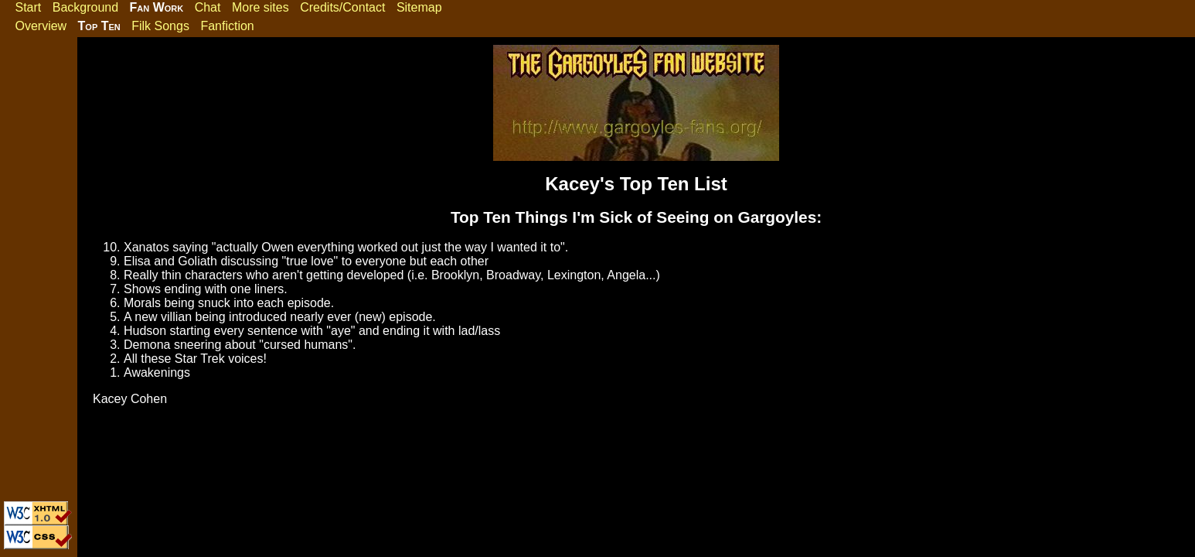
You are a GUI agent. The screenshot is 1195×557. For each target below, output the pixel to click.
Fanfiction (227, 25)
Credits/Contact (342, 7)
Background (85, 7)
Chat (208, 7)
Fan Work (157, 7)
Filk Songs (160, 25)
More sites (260, 7)
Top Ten (99, 25)
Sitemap (419, 7)
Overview (40, 25)
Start (28, 7)
